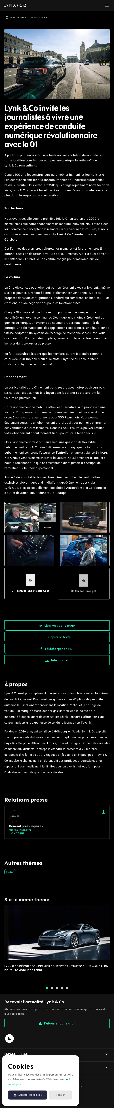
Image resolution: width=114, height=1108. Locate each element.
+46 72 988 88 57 (19, 833)
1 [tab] (47, 989)
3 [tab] (57, 989)
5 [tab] (67, 989)
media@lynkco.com (20, 829)
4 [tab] (62, 989)
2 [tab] (52, 989)
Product (10, 872)
